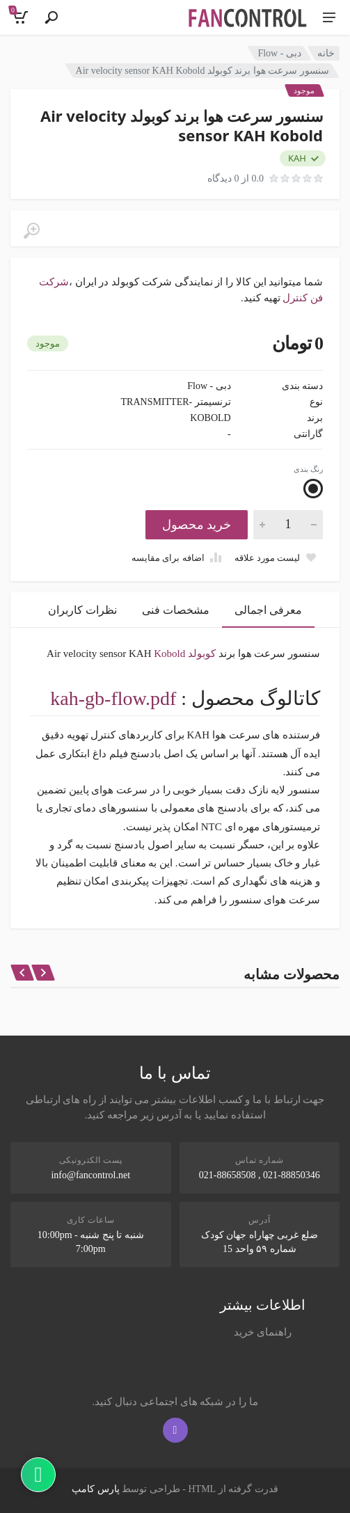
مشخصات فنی (175, 610)
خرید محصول (197, 525)
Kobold (169, 653)
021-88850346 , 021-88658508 (259, 1175)
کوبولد (202, 653)
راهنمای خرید (263, 1332)
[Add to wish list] (276, 557)
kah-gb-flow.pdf (113, 698)
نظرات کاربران (82, 610)
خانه (326, 53)
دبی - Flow (279, 53)
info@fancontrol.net (90, 1175)
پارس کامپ (96, 1489)
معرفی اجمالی (268, 610)
